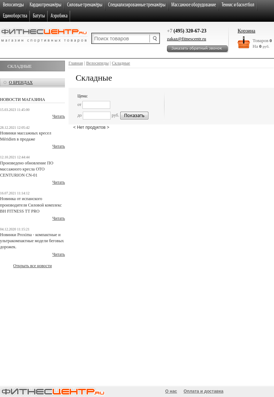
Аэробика (59, 16)
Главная (75, 63)
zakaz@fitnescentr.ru (186, 38)
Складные (19, 66)
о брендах (21, 82)
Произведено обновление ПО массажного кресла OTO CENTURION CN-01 (26, 169)
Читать (58, 116)
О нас (171, 391)
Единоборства (15, 16)
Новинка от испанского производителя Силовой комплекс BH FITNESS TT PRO (31, 204)
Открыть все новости (32, 265)
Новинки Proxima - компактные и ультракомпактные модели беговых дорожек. (32, 240)
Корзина (246, 31)
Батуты (39, 16)
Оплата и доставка (204, 391)
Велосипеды (97, 63)
